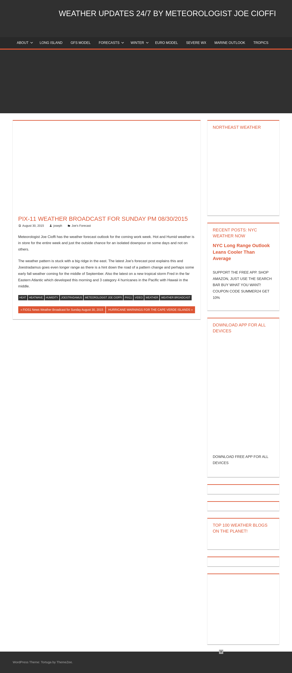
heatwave (36, 297)
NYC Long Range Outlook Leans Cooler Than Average (241, 252)
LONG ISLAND (51, 43)
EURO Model (166, 43)
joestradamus (71, 297)
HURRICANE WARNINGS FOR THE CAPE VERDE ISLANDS (149, 310)
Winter (140, 43)
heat (23, 297)
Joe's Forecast (81, 225)
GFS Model (81, 43)
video (139, 297)
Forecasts (111, 43)
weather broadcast (175, 297)
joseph (57, 225)
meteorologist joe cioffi (103, 297)
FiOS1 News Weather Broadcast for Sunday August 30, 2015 (62, 310)
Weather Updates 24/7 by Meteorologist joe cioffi (167, 13)
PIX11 (128, 297)
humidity (52, 297)
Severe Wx (196, 43)
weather (152, 297)
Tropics (260, 43)
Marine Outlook (229, 43)
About (25, 43)
